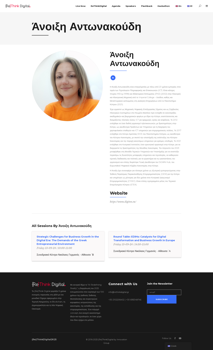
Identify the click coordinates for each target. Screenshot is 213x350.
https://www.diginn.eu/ (123, 201)
